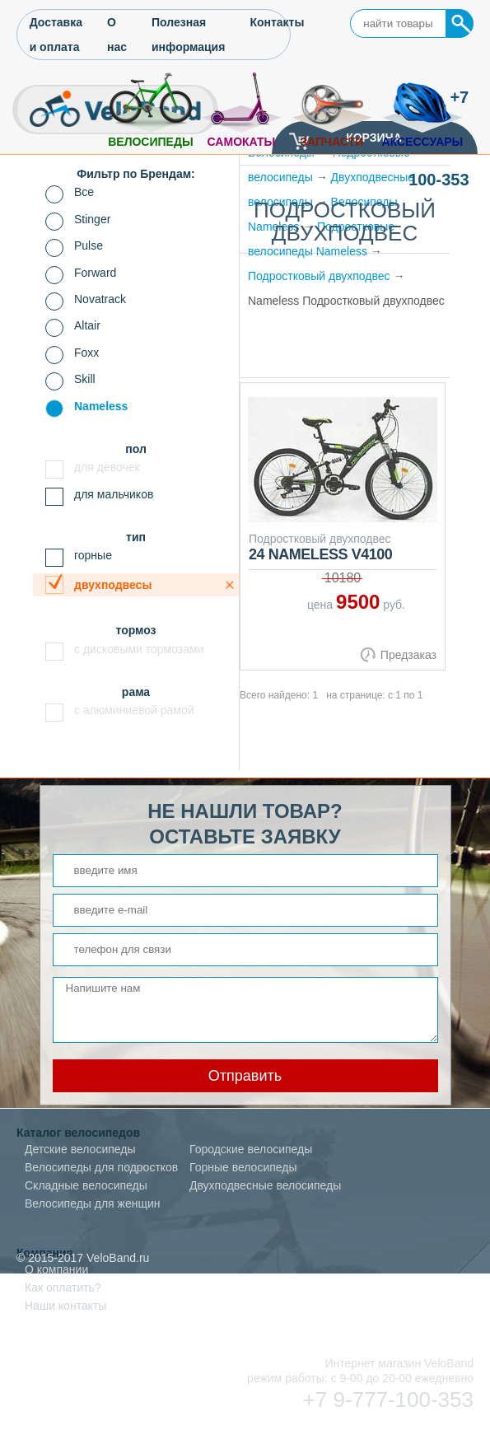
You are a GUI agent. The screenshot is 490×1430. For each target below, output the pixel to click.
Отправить (245, 1076)
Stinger (92, 219)
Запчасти (332, 141)
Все (84, 192)
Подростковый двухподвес (319, 276)
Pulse (88, 245)
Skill (85, 379)
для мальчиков (113, 494)
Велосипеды (150, 141)
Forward (95, 272)
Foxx (86, 352)
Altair (87, 325)
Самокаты (242, 141)
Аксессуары (423, 141)
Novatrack (100, 299)
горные (93, 555)
